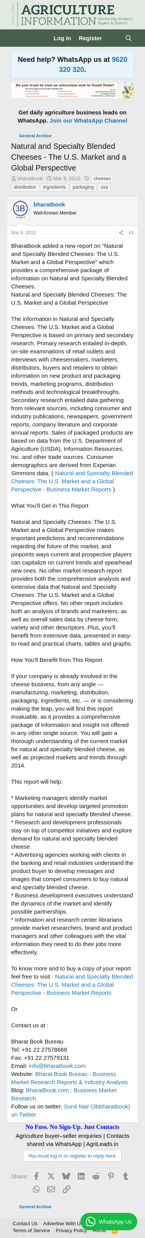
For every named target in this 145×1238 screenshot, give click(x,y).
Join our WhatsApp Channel (88, 120)
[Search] (128, 38)
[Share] (121, 233)
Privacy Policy (71, 1230)
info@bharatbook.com (57, 1065)
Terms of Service (31, 1230)
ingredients (54, 187)
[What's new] (113, 38)
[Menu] (18, 38)
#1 (131, 232)
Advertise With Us (63, 1223)
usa (104, 187)
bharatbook (30, 178)
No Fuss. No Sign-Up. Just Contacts (72, 1127)
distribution (25, 187)
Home (99, 1230)
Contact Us (25, 1223)
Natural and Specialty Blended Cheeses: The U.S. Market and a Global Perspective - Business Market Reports (72, 481)
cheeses (102, 178)
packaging (83, 187)
